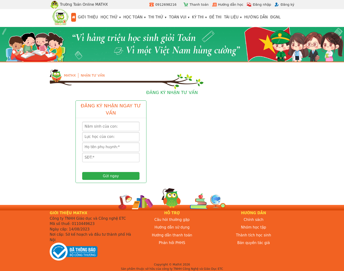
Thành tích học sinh (253, 235)
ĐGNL (275, 17)
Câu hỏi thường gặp (172, 220)
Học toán (133, 17)
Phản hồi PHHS (172, 243)
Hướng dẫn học (230, 4)
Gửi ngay (111, 176)
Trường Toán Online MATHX (79, 4)
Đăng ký (287, 4)
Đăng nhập (262, 4)
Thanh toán (199, 4)
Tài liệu (231, 17)
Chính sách (253, 220)
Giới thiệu (88, 17)
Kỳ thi (198, 17)
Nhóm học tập (253, 227)
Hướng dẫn (256, 17)
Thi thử (155, 17)
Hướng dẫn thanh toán (172, 235)
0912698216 (166, 4)
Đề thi (215, 17)
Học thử (109, 17)
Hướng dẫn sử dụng (172, 227)
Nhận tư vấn (93, 75)
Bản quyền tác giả (253, 243)
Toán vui (177, 17)
